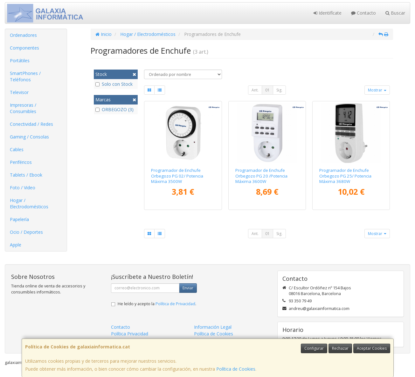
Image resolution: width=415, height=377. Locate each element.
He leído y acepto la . (157, 303)
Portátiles (20, 60)
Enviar (188, 288)
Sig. (279, 90)
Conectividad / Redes (31, 124)
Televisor (19, 92)
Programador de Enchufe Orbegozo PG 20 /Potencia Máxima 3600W (261, 175)
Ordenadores (23, 35)
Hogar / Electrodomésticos (29, 203)
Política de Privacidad (175, 303)
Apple (15, 245)
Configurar (314, 348)
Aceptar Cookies (372, 348)
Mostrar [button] (377, 90)
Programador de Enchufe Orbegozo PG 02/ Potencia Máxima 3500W (177, 175)
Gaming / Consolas (29, 137)
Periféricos (21, 162)
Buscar (395, 13)
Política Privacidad (129, 334)
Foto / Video (22, 188)
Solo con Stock (114, 84)
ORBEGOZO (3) (114, 109)
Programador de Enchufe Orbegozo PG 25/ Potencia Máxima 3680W (345, 175)
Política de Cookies (235, 369)
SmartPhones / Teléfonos (25, 76)
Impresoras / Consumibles (23, 108)
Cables (17, 149)
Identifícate (328, 13)
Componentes (24, 48)
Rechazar (340, 348)
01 (267, 90)
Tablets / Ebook (26, 175)
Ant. (255, 90)
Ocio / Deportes (26, 232)
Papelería (19, 219)
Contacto (363, 13)
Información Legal (213, 327)
